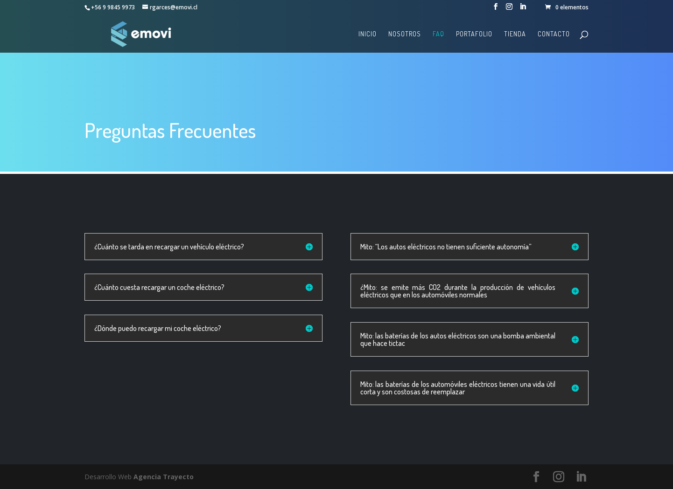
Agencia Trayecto (163, 476)
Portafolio (474, 34)
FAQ (438, 34)
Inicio (367, 34)
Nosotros (404, 34)
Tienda (515, 34)
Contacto (554, 34)
